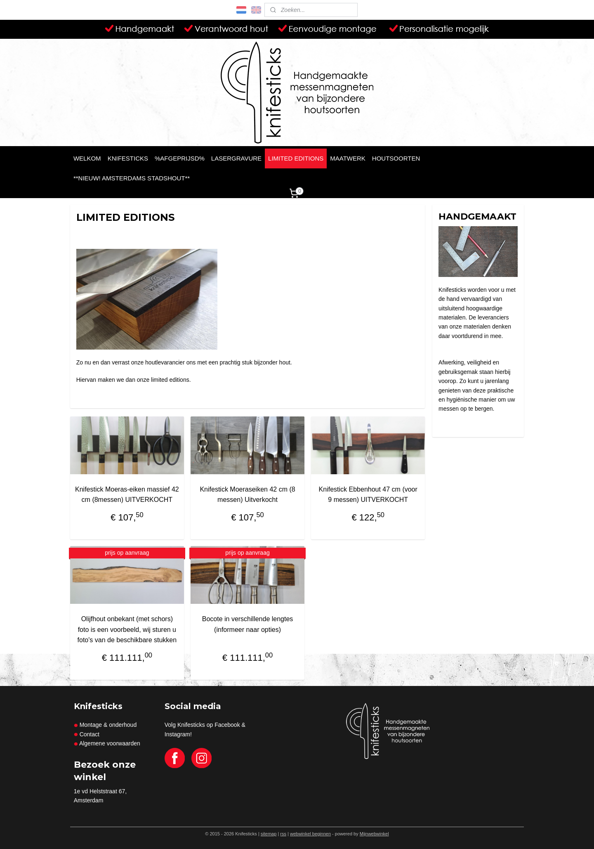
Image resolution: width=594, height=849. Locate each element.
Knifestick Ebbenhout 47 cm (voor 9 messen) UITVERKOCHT (368, 495)
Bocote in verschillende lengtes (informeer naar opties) (247, 624)
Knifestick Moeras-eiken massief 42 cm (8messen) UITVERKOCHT (127, 495)
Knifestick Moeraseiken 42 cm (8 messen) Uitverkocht (247, 495)
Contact (89, 734)
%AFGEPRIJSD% (180, 158)
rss (283, 833)
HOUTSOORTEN (396, 158)
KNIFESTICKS (128, 158)
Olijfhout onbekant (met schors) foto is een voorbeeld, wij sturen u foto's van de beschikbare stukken (127, 629)
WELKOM (87, 158)
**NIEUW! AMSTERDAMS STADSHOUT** (131, 178)
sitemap (269, 833)
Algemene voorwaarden (109, 743)
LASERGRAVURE (236, 158)
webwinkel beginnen (310, 833)
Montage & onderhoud (105, 724)
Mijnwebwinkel (374, 833)
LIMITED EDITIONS (295, 158)
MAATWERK (347, 158)
